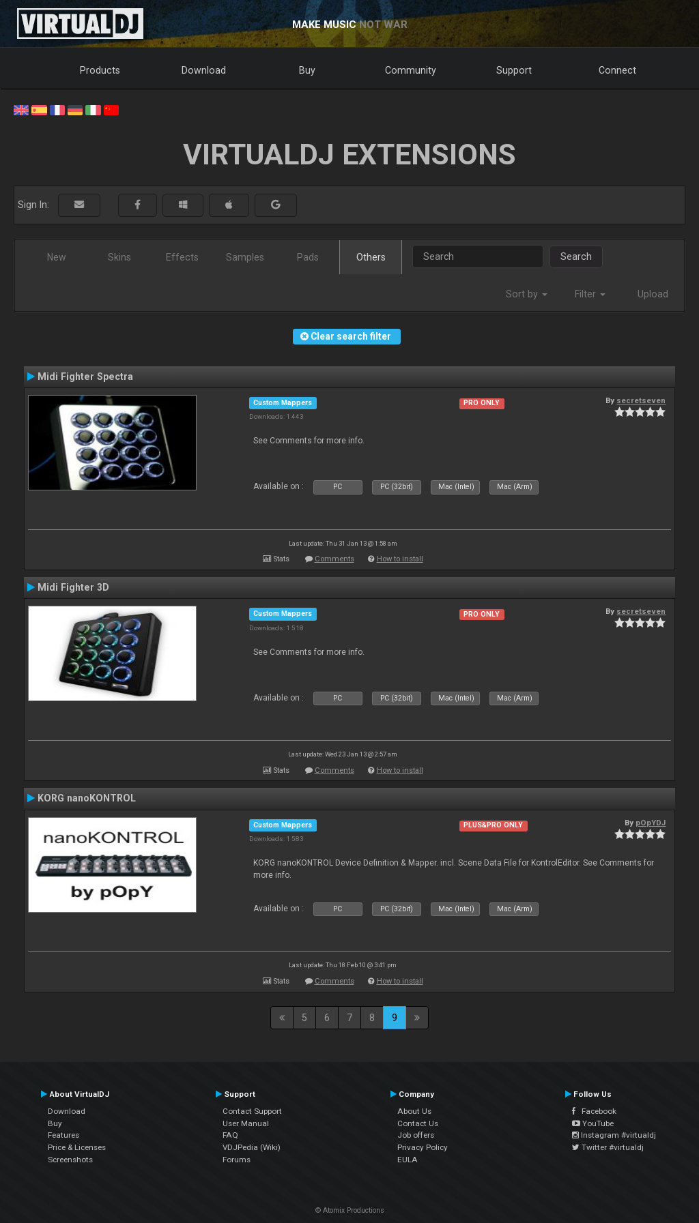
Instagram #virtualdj (614, 1135)
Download (204, 70)
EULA (407, 1159)
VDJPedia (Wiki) (252, 1147)
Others (371, 257)
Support (514, 70)
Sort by (526, 294)
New (56, 257)
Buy (307, 70)
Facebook (594, 1111)
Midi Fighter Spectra (85, 376)
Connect (617, 70)
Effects (182, 257)
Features (63, 1135)
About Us (414, 1111)
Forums (237, 1159)
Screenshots (70, 1159)
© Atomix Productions (349, 1210)
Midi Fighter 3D (73, 587)
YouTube (593, 1123)
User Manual (246, 1123)
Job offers (415, 1135)
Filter (590, 294)
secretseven (641, 400)
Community (410, 70)
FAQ (230, 1135)
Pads (308, 257)
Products (100, 70)
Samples (245, 257)
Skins (119, 257)
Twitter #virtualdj (608, 1147)
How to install (400, 559)
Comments (334, 559)
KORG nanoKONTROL (87, 798)
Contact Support (252, 1111)
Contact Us (417, 1123)
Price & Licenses (77, 1147)
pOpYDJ (651, 822)
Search (576, 256)
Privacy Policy (422, 1147)
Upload (653, 294)
